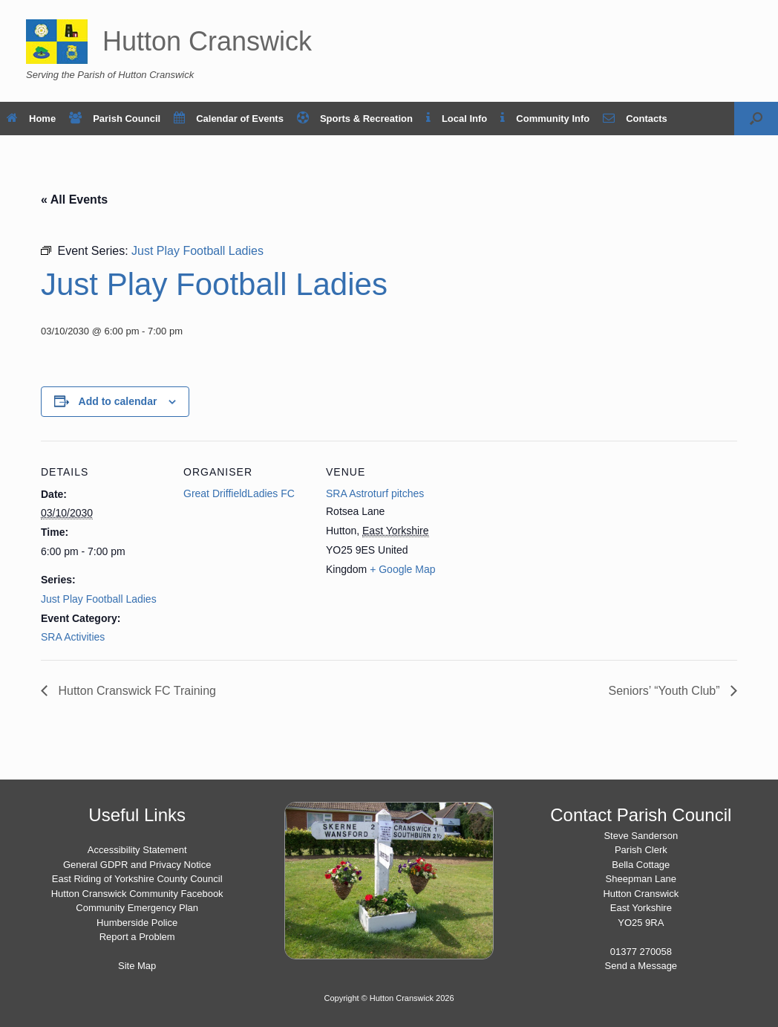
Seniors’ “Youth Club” (666, 690)
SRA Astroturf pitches (375, 493)
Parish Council (114, 118)
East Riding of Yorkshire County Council (137, 878)
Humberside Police (137, 922)
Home (31, 118)
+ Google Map (402, 569)
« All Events (74, 199)
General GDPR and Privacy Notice (137, 864)
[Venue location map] (546, 542)
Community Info (544, 118)
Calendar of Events (229, 118)
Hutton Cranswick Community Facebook (137, 893)
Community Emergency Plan (137, 907)
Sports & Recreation (355, 118)
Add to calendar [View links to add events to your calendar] (118, 401)
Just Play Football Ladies (99, 599)
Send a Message (641, 965)
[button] (756, 118)
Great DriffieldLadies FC (239, 493)
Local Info (456, 118)
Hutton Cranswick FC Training (135, 690)
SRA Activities (73, 637)
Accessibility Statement (137, 849)
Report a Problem (137, 936)
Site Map (137, 965)
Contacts (635, 118)
